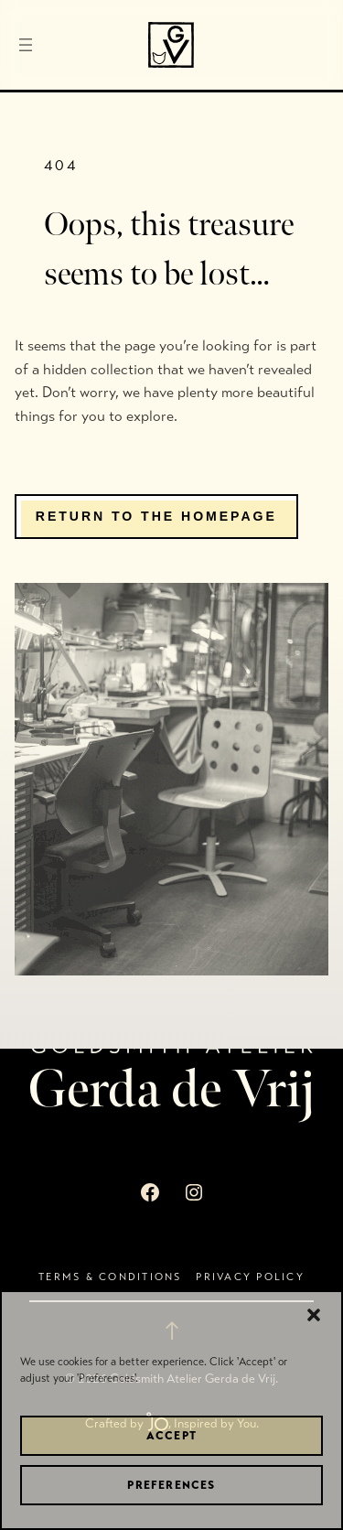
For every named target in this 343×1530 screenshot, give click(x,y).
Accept (171, 1435)
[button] (314, 1315)
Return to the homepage (156, 516)
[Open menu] (26, 45)
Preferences (171, 1485)
